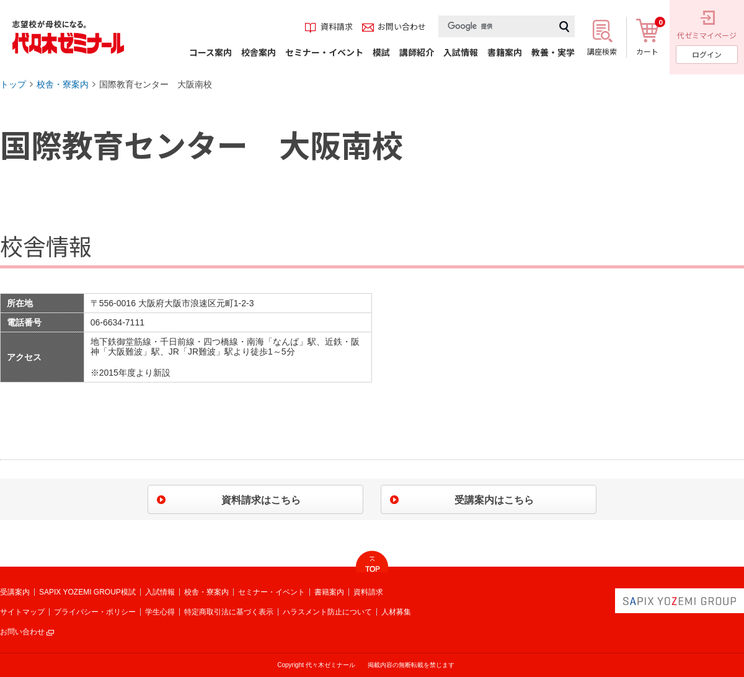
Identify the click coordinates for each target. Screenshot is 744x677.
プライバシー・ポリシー (95, 612)
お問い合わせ (22, 631)
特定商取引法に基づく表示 (228, 612)
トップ (13, 84)
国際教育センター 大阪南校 (155, 84)
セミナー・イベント (271, 592)
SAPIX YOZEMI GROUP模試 (87, 592)
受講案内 (15, 592)
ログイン (707, 54)
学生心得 (160, 612)
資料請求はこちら (261, 500)
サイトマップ (22, 612)
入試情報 (160, 592)
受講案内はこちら (494, 500)
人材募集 (396, 612)
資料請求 (368, 592)
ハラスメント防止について (327, 612)
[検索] (496, 26)
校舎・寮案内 (63, 84)
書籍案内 (329, 592)
